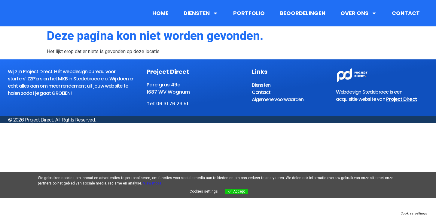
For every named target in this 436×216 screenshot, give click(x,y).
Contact (406, 13)
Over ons (358, 13)
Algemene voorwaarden (279, 99)
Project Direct (401, 99)
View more (152, 183)
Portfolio (249, 13)
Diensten (201, 13)
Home (160, 13)
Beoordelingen (302, 13)
